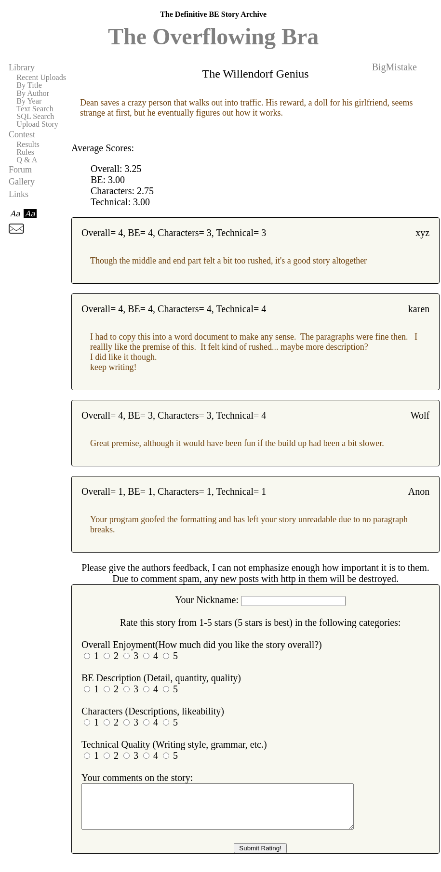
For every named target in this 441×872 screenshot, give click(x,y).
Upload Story (37, 124)
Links (18, 194)
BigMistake (394, 67)
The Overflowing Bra (213, 36)
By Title (29, 85)
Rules (25, 152)
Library (22, 67)
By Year (28, 101)
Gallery (22, 181)
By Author (32, 93)
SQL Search (35, 116)
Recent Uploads (41, 77)
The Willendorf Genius (255, 73)
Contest (22, 134)
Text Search (34, 109)
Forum (20, 169)
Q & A (26, 160)
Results (28, 144)
